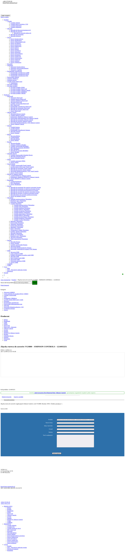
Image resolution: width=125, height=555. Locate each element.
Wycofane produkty (12, 86)
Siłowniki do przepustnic (17, 34)
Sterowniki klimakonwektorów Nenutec (20, 247)
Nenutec (9, 240)
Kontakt (6, 272)
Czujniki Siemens (15, 127)
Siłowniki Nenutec (15, 242)
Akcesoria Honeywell (16, 102)
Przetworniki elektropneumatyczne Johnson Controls (24, 118)
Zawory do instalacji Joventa (18, 196)
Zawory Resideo (14, 152)
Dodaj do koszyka (6, 397)
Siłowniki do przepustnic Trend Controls (21, 168)
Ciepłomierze (14, 83)
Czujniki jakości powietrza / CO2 (19, 24)
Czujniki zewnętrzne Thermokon (22, 211)
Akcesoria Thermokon (16, 237)
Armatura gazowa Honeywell (18, 99)
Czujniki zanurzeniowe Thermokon (23, 214)
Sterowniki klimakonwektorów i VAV (14, 307)
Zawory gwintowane (15, 45)
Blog (8, 268)
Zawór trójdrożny (11, 545)
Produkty (6, 20)
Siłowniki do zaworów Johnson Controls (21, 121)
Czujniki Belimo (14, 137)
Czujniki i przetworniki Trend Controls (20, 165)
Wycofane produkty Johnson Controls (20, 90)
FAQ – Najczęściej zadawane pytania (17, 270)
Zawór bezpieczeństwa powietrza (16, 538)
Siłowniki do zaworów (16, 31)
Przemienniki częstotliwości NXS (19, 75)
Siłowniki (9, 28)
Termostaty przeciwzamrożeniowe (19, 68)
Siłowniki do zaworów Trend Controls (20, 170)
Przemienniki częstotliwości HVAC (19, 74)
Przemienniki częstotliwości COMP (19, 72)
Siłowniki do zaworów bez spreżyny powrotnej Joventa (25, 192)
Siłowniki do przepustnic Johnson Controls (21, 120)
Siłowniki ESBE (14, 256)
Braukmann (10, 180)
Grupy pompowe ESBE (16, 253)
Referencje (10, 271)
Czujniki (9, 21)
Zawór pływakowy (12, 541)
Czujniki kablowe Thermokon (21, 215)
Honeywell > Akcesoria (10, 327)
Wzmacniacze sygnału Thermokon (19, 230)
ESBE (8, 250)
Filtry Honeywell (14, 105)
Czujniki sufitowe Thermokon (22, 209)
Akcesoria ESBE (14, 252)
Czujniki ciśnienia (15, 22)
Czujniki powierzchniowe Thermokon (24, 217)
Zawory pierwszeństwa (16, 53)
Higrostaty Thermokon (16, 221)
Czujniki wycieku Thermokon (21, 220)
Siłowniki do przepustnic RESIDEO (19, 147)
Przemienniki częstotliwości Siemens (20, 130)
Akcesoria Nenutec (15, 246)
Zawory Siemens (14, 133)
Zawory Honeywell (15, 111)
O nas (5, 267)
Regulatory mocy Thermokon (18, 200)
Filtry (5, 296)
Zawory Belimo (14, 140)
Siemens (9, 125)
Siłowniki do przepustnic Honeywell (20, 108)
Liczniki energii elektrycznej (14, 81)
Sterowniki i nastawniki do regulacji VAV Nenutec (23, 249)
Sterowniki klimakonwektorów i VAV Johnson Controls (25, 122)
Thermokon (10, 197)
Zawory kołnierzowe (15, 46)
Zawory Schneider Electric (17, 158)
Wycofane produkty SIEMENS (18, 92)
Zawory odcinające (15, 52)
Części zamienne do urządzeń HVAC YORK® (16, 294)
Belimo (9, 134)
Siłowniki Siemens (15, 131)
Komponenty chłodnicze (10, 298)
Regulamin (10, 553)
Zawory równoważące (16, 58)
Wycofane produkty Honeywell (18, 89)
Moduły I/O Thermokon (16, 234)
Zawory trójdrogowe (15, 62)
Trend (5, 340)
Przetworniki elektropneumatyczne (13, 304)
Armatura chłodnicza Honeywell (19, 100)
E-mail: (51, 429)
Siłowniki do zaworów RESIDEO (19, 150)
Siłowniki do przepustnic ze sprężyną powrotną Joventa (25, 189)
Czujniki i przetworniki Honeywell (19, 103)
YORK (9, 265)
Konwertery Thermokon (16, 202)
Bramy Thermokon (15, 228)
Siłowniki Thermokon (16, 233)
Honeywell (10, 96)
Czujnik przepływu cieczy (14, 531)
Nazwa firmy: (49, 422)
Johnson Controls (11, 112)
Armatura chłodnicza (12, 78)
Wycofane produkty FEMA (17, 87)
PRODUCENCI (8, 508)
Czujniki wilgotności (15, 27)
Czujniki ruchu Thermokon (21, 206)
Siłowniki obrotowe (15, 36)
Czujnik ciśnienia (11, 528)
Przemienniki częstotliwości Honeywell (20, 106)
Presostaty (10, 64)
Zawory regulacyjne (15, 56)
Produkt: (50, 419)
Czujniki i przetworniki (10, 295)
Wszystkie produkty (12, 84)
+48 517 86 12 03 (5, 506)
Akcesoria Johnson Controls (17, 114)
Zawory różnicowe (15, 59)
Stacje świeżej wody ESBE (17, 258)
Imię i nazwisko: (48, 425)
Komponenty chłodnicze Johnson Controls (21, 117)
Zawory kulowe (14, 47)
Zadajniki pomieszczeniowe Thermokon (21, 199)
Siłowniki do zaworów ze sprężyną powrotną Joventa (24, 193)
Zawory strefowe (14, 61)
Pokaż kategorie (5, 285)
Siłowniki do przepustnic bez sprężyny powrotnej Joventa (25, 187)
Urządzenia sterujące (9, 308)
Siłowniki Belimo (15, 139)
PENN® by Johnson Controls (15, 174)
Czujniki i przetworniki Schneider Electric (21, 155)
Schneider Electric (12, 153)
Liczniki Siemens (15, 128)
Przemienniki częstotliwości (14, 71)
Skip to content (5, 17)
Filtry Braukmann (15, 183)
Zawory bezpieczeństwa (16, 39)
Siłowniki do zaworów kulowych (22, 33)
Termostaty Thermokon (16, 224)
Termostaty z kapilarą (16, 70)
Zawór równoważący (12, 544)
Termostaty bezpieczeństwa (17, 67)
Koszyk (63, 275)
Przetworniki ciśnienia (13, 77)
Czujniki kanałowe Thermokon (22, 212)
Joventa (9, 186)
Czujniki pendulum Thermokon (22, 208)
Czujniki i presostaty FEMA (17, 161)
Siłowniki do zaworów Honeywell (19, 109)
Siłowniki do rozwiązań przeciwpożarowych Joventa (24, 190)
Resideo (9, 142)
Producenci (7, 95)
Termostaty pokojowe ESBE (17, 261)
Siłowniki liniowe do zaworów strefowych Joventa (23, 195)
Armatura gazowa (12, 80)
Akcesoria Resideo (15, 143)
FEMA (9, 159)
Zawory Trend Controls (16, 172)
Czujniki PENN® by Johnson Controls (20, 175)
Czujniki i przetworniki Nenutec (18, 245)
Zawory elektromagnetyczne (17, 42)
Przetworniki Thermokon (17, 222)
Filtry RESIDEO (14, 149)
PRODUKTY (7, 526)
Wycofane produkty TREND (18, 93)
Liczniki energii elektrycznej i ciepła (13, 299)
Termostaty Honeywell (16, 97)
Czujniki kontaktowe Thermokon (22, 218)
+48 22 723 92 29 (7, 1)
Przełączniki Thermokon (16, 225)
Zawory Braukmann (15, 184)
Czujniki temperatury (16, 25)
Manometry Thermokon (16, 227)
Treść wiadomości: (48, 435)
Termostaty (10, 65)
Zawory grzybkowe (15, 43)
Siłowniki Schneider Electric (18, 156)
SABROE (9, 264)
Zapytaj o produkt (18, 397)
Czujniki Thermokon (15, 203)
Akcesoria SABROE (9, 292)
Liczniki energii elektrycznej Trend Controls (22, 167)
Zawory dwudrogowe (16, 40)
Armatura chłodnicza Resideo (18, 145)
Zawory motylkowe (15, 50)
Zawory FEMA (14, 162)
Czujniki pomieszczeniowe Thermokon (24, 205)
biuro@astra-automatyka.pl (10, 3)
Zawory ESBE (14, 262)
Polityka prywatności (12, 551)
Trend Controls (11, 164)
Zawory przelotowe (15, 55)
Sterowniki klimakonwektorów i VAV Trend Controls (24, 171)
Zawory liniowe (14, 49)
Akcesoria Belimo (15, 136)
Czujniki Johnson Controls (17, 115)
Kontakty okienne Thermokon (18, 231)
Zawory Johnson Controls (17, 124)
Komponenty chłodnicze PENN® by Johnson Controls (24, 177)
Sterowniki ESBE (15, 259)
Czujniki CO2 (10, 529)
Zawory (9, 37)
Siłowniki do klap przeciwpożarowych (20, 30)
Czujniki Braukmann (15, 181)
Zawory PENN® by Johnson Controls (20, 178)
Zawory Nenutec (14, 243)
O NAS (6, 547)
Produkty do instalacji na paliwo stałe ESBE (22, 255)
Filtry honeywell (11, 532)
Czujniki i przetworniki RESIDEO (19, 146)
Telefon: (51, 432)
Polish (5, 278)
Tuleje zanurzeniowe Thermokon (19, 239)
